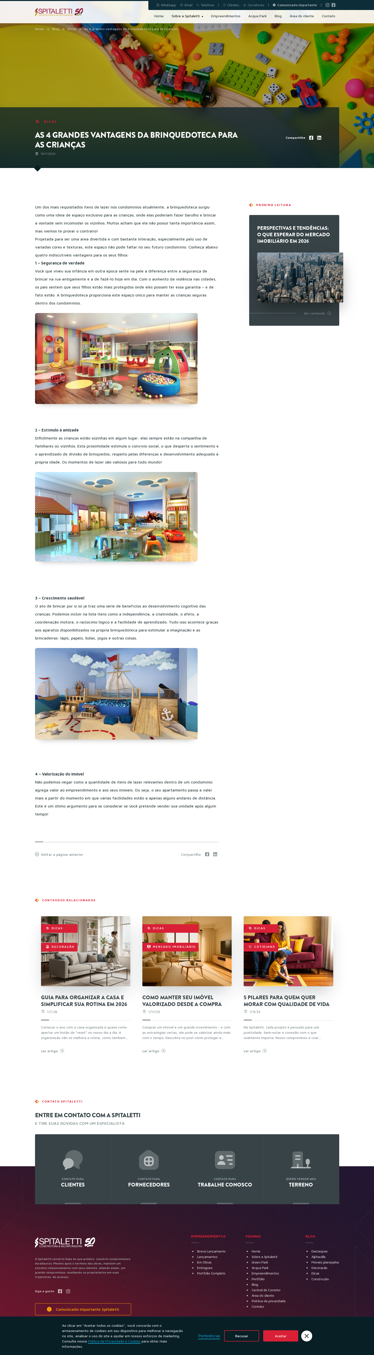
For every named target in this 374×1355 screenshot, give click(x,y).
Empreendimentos (265, 1273)
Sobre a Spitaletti (264, 1256)
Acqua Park (260, 1268)
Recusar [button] (241, 1336)
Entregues (205, 1268)
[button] (306, 1336)
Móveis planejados (325, 1262)
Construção (320, 1279)
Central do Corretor (266, 1290)
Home (39, 29)
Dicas (315, 1273)
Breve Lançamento (211, 1251)
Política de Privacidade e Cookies (114, 1341)
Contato (258, 1306)
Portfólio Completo (211, 1273)
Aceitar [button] (280, 1336)
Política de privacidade (269, 1301)
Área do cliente (263, 1295)
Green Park (260, 1262)
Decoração (319, 1268)
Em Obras (204, 1262)
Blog (55, 29)
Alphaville (318, 1256)
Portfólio (258, 1279)
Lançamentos (207, 1256)
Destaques (319, 1251)
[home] (59, 12)
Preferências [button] (209, 1336)
